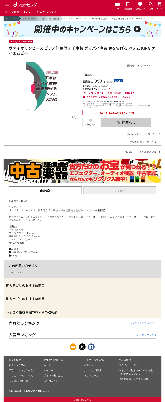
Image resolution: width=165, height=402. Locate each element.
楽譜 (42, 18)
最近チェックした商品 (21, 370)
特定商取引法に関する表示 (133, 378)
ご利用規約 (125, 360)
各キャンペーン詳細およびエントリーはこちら (108, 96)
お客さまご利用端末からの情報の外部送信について (136, 372)
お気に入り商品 (17, 365)
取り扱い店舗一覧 (18, 380)
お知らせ (88, 365)
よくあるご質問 (92, 370)
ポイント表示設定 (53, 375)
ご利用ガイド (51, 380)
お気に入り (90, 124)
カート (47, 365)
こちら (46, 390)
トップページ (11, 18)
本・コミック (29, 18)
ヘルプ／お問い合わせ (96, 360)
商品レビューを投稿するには (140, 152)
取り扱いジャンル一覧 (21, 375)
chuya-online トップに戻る (141, 134)
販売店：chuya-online (139, 65)
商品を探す (15, 360)
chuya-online (16, 272)
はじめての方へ (92, 375)
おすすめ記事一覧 (53, 360)
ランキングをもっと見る (143, 323)
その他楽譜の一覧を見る (143, 141)
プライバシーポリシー (131, 365)
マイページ (50, 370)
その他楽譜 (54, 18)
